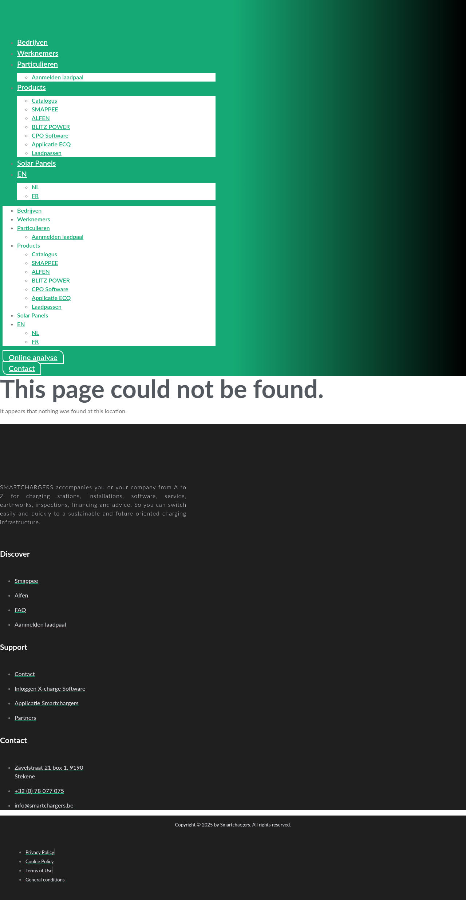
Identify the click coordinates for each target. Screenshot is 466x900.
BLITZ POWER (51, 126)
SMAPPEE (45, 109)
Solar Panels (36, 162)
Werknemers (37, 52)
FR (35, 195)
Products (31, 87)
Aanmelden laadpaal (57, 77)
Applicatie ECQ (51, 144)
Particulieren (37, 63)
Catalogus (44, 100)
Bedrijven (32, 42)
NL (35, 186)
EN (22, 173)
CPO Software (50, 135)
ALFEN (41, 117)
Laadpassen (47, 152)
